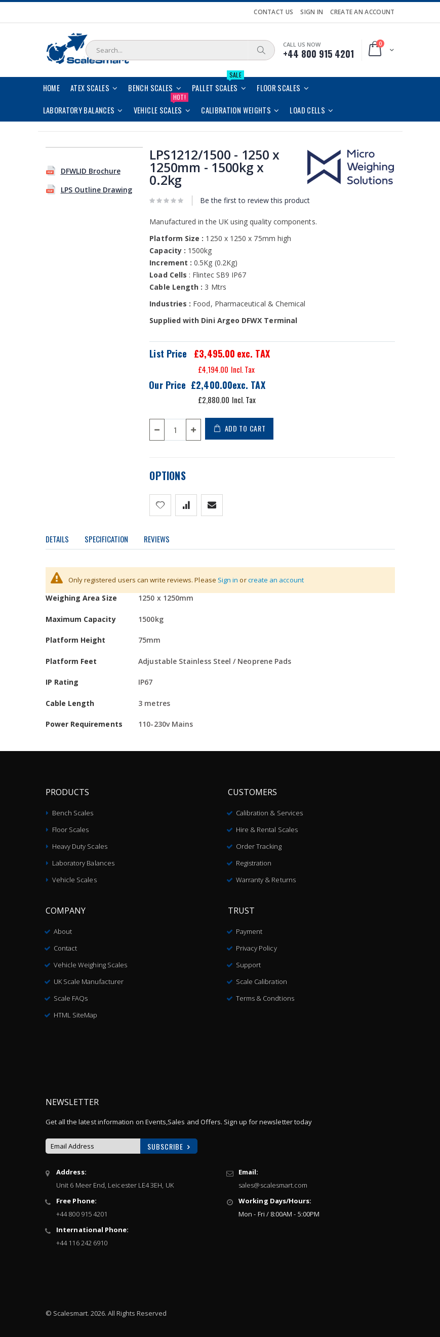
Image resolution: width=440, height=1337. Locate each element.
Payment (249, 928)
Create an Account (362, 12)
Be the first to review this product (255, 200)
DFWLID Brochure (91, 171)
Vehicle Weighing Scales (91, 961)
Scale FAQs (71, 995)
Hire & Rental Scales (267, 826)
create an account (276, 579)
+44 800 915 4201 (81, 1210)
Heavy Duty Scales (79, 843)
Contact (65, 945)
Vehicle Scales (74, 876)
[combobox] (180, 50)
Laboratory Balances (83, 859)
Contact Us (273, 12)
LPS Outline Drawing (96, 189)
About (63, 928)
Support (248, 961)
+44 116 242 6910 (81, 1239)
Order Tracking (259, 843)
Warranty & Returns (266, 876)
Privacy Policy (256, 945)
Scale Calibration (261, 978)
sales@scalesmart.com (272, 1182)
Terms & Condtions (265, 995)
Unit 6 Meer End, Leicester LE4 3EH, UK (114, 1182)
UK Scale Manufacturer (89, 978)
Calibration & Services (269, 809)
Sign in (228, 579)
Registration (254, 859)
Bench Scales (73, 809)
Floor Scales (70, 826)
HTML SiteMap (76, 1011)
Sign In (311, 12)
